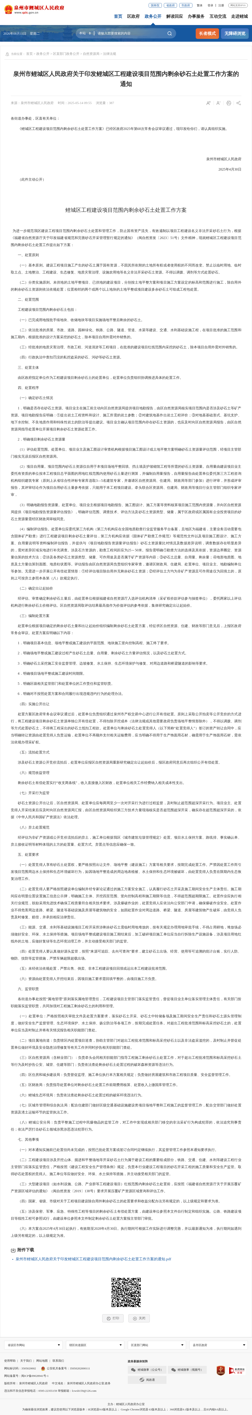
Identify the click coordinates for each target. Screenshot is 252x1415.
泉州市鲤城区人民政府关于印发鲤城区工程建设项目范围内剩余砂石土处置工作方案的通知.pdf (93, 1259)
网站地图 (42, 1361)
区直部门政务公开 (66, 54)
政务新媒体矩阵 (138, 1361)
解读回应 (174, 16)
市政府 (185, 5)
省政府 (170, 5)
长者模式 (207, 33)
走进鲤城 (239, 16)
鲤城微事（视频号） (187, 1370)
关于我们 (26, 1361)
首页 (118, 16)
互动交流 (218, 16)
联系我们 (58, 1361)
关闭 (139, 1318)
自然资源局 (91, 54)
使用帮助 (10, 1361)
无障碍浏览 (235, 33)
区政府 (133, 16)
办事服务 (196, 16)
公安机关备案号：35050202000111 (65, 1368)
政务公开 (153, 16)
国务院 (155, 5)
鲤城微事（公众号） (147, 1370)
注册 (221, 5)
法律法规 (109, 54)
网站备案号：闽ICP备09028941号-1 (26, 1375)
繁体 (200, 5)
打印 (113, 1318)
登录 (210, 5)
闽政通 (147, 1380)
